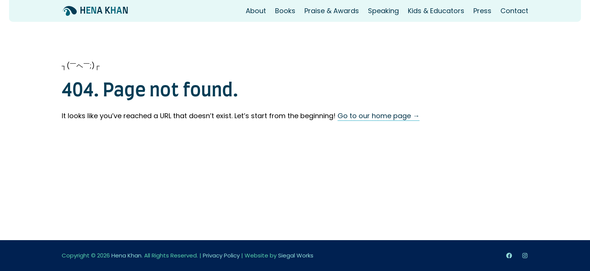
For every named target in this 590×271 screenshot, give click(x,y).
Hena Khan (126, 255)
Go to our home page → (379, 115)
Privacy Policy (221, 255)
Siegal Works (295, 255)
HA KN (104, 10)
